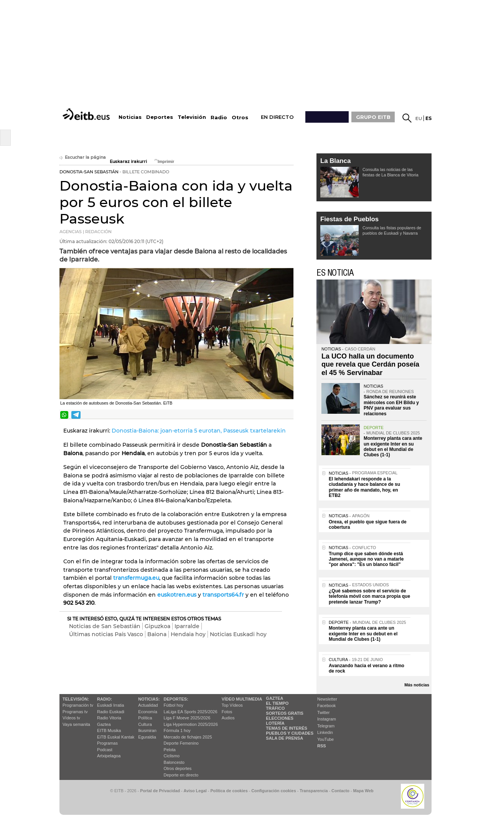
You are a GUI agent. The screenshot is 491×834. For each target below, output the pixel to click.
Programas (107, 743)
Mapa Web (363, 790)
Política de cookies (228, 790)
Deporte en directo (181, 775)
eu (418, 118)
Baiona (156, 634)
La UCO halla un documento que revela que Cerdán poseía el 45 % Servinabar (370, 364)
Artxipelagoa (108, 755)
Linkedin (325, 732)
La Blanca (335, 160)
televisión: (76, 699)
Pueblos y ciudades (289, 733)
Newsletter (327, 699)
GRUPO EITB (373, 117)
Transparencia (314, 790)
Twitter (323, 712)
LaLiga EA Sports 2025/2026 (190, 711)
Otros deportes (178, 768)
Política (145, 718)
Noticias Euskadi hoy (238, 634)
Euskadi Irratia (110, 705)
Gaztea (103, 724)
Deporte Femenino (181, 743)
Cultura (145, 724)
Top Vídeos (232, 705)
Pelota (170, 749)
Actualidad (148, 705)
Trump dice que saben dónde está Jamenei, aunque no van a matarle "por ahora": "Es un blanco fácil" (366, 559)
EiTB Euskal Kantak (115, 737)
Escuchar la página (82, 157)
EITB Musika (109, 730)
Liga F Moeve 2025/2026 (187, 718)
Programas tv (75, 711)
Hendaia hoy (188, 634)
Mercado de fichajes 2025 (188, 737)
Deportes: (176, 699)
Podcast (104, 749)
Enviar (287, 415)
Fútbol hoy (173, 705)
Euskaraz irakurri (128, 161)
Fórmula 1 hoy (177, 730)
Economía (147, 711)
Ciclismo (172, 755)
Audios (228, 718)
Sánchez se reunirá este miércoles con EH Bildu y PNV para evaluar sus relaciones (391, 405)
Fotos (227, 711)
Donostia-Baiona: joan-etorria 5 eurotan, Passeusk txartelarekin (199, 430)
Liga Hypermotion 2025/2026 (191, 724)
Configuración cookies (273, 790)
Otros (240, 117)
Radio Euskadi (110, 711)
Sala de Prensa (284, 738)
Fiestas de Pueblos (349, 219)
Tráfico (275, 708)
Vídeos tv (71, 718)
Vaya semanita (76, 724)
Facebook (326, 705)
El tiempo (277, 703)
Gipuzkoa (157, 626)
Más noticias (416, 685)
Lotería (275, 723)
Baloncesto (174, 762)
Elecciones (279, 718)
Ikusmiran (147, 730)
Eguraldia (147, 737)
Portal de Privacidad (160, 790)
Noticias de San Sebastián (104, 626)
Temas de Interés (286, 728)
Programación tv (78, 705)
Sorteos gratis (284, 713)
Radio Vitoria (109, 718)
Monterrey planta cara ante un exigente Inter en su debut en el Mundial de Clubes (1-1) (393, 446)
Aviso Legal (195, 790)
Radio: (104, 699)
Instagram (326, 719)
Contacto (340, 790)
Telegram (325, 726)
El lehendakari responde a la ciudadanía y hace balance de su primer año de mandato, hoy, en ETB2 (364, 487)
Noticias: (149, 699)
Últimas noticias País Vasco (106, 634)
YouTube (325, 739)
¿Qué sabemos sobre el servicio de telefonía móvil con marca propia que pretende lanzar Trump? (369, 596)
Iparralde (187, 626)
